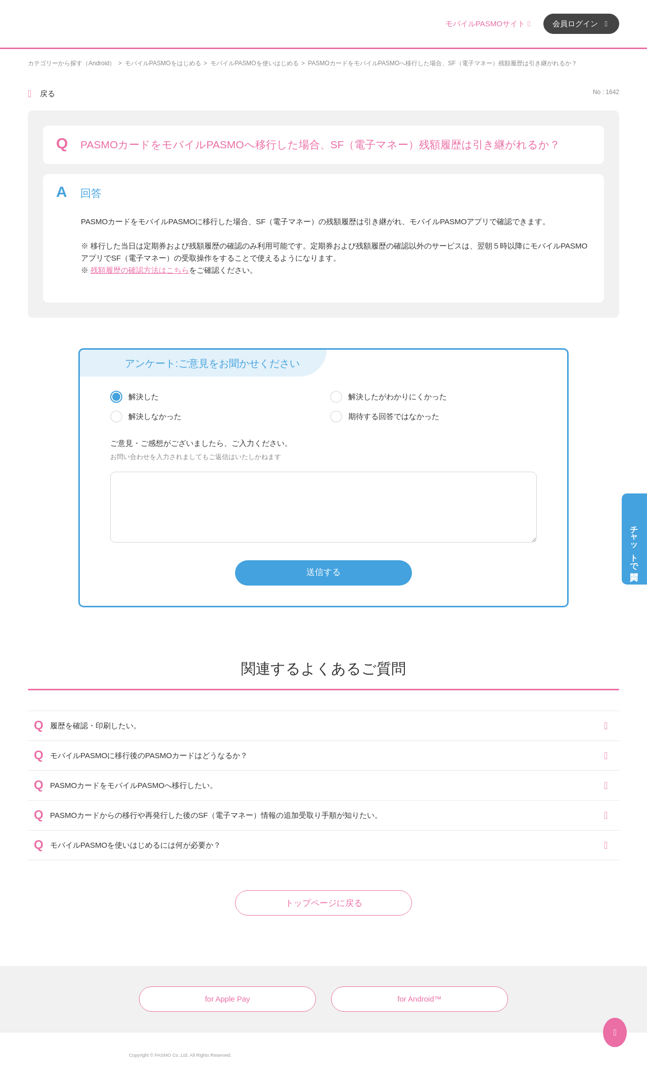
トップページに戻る (323, 903)
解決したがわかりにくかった (397, 396)
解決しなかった (154, 416)
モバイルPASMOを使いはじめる (254, 63)
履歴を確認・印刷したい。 (95, 725)
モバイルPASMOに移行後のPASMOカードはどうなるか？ (149, 755)
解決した (143, 396)
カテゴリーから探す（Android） (71, 63)
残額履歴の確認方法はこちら (139, 270)
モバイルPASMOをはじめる (163, 63)
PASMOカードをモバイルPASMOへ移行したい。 (133, 785)
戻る (47, 93)
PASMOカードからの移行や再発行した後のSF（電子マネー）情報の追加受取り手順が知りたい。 (216, 815)
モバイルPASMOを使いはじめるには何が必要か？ (135, 845)
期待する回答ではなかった (393, 416)
